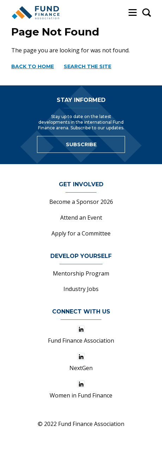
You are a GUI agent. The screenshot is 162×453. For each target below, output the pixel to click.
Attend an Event (81, 217)
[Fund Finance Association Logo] (36, 13)
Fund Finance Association (81, 334)
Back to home (32, 66)
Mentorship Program (81, 273)
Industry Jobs (81, 289)
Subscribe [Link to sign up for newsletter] (81, 144)
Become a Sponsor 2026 (81, 202)
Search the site (87, 66)
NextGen (81, 362)
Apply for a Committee (81, 233)
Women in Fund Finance (81, 389)
